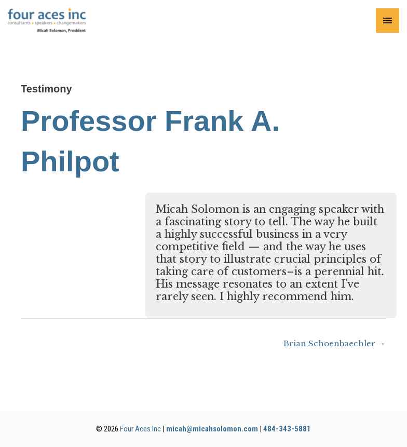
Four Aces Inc (140, 429)
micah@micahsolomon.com (212, 429)
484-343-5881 (287, 429)
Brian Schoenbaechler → (334, 343)
